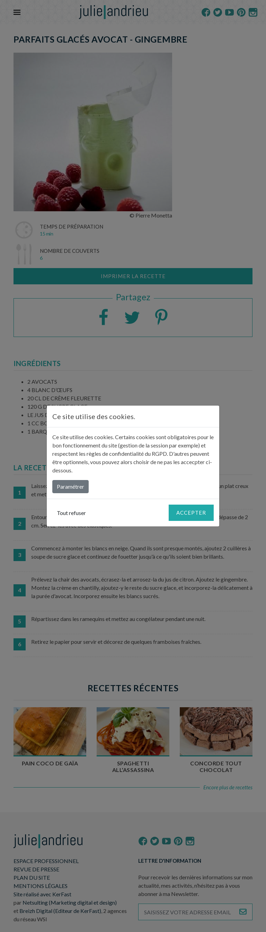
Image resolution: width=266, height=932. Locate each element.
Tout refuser (71, 512)
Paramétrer (70, 486)
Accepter (191, 512)
